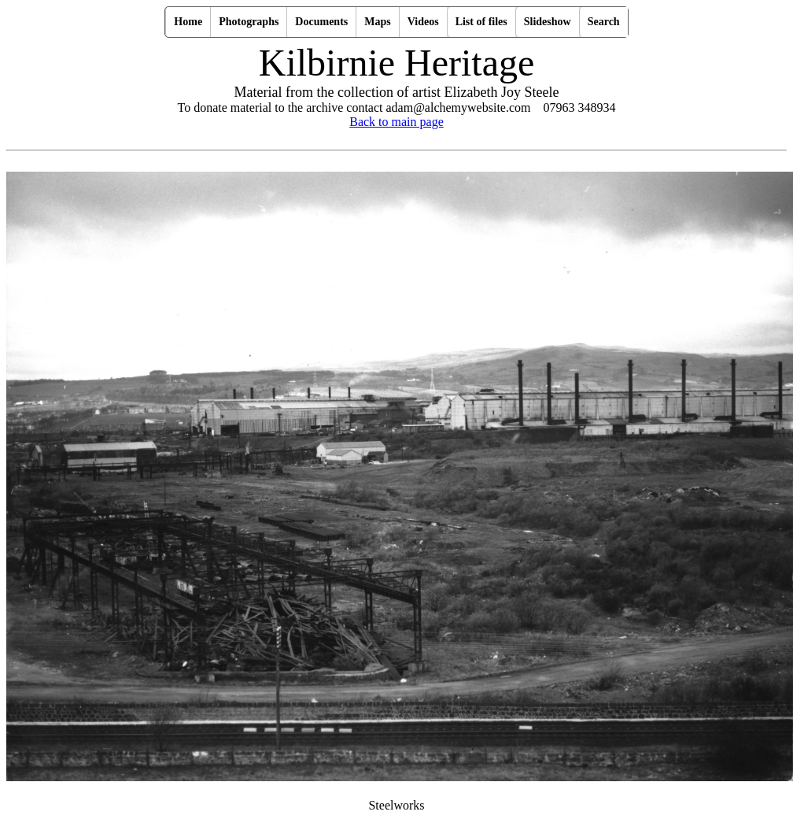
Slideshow (547, 22)
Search (604, 22)
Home (188, 22)
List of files (481, 22)
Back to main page (396, 121)
